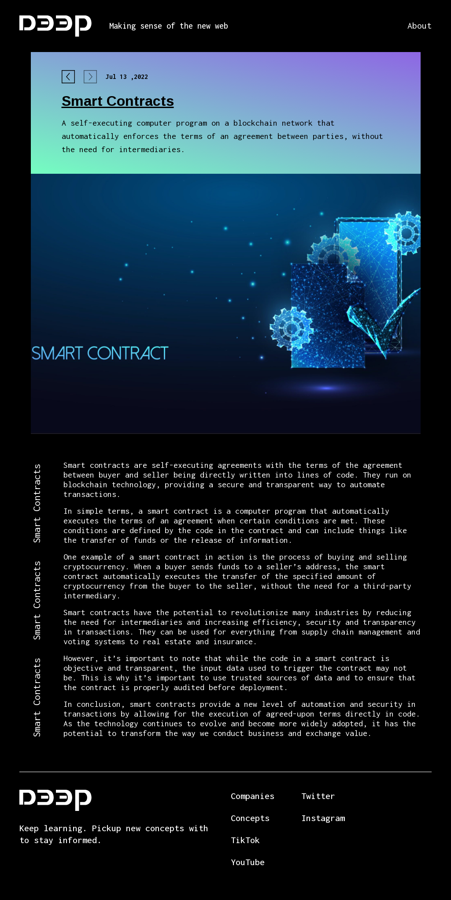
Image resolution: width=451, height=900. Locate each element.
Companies (252, 796)
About (419, 25)
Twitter (318, 796)
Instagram (323, 818)
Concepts (250, 818)
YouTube (248, 862)
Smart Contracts (118, 101)
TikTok (245, 840)
